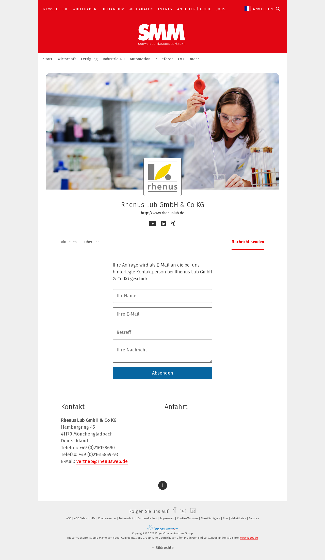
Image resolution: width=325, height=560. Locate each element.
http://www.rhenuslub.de (162, 213)
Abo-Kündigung (211, 518)
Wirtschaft (66, 59)
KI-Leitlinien (239, 518)
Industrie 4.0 (114, 59)
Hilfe (93, 518)
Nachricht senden (248, 242)
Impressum (167, 518)
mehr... (195, 59)
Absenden (162, 373)
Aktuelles (69, 242)
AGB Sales (81, 518)
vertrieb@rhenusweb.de (102, 461)
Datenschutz (127, 518)
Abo (226, 518)
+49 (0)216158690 (97, 447)
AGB (69, 518)
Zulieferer (164, 59)
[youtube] (181, 511)
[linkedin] (191, 511)
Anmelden (263, 9)
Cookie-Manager (188, 518)
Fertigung (89, 59)
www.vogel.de (249, 537)
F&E (181, 59)
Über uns (92, 242)
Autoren (254, 518)
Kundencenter (107, 518)
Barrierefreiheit (148, 518)
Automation (140, 59)
